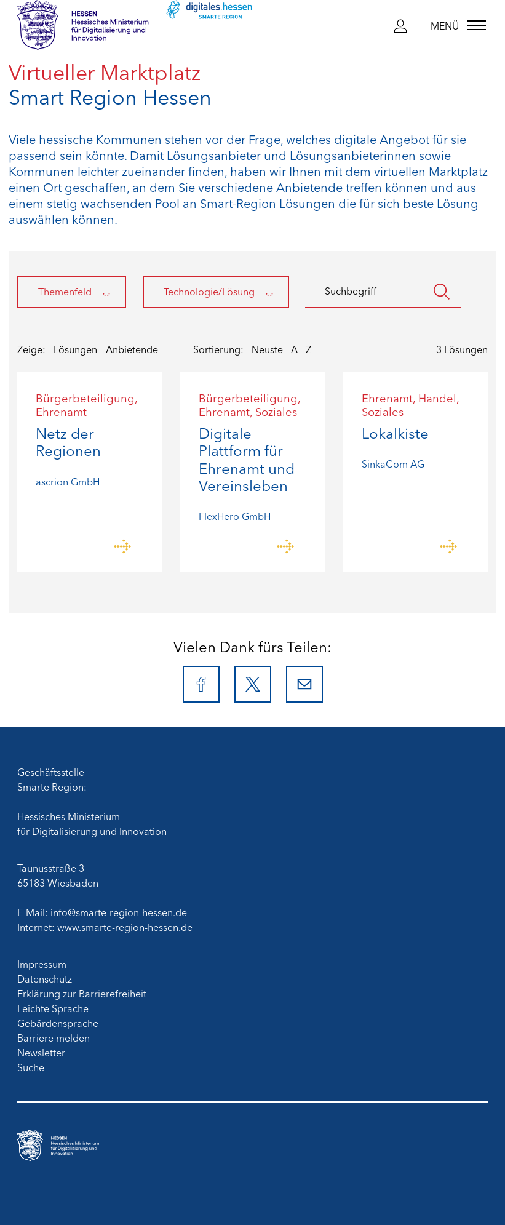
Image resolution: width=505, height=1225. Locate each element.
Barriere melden (53, 1037)
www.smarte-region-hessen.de (125, 926)
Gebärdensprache (57, 1022)
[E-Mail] (304, 684)
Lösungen (75, 349)
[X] (252, 684)
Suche (30, 1067)
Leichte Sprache (53, 1008)
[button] (400, 25)
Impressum (41, 963)
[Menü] (458, 25)
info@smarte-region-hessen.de (118, 912)
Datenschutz (44, 978)
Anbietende (132, 349)
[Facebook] (201, 684)
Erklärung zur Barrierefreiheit (81, 993)
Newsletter (41, 1052)
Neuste (267, 349)
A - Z (301, 349)
